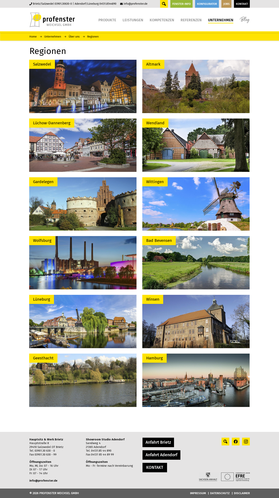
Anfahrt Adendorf (161, 454)
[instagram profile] (246, 441)
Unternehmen (52, 36)
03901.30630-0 (63, 3)
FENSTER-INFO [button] (181, 4)
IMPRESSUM (198, 493)
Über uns (74, 36)
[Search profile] (225, 441)
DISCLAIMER (242, 493)
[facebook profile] (236, 441)
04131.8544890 (107, 3)
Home (33, 36)
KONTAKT (154, 467)
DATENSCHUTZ (220, 493)
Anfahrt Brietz (158, 442)
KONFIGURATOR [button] (207, 4)
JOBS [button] (226, 4)
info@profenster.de (136, 3)
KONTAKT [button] (242, 4)
